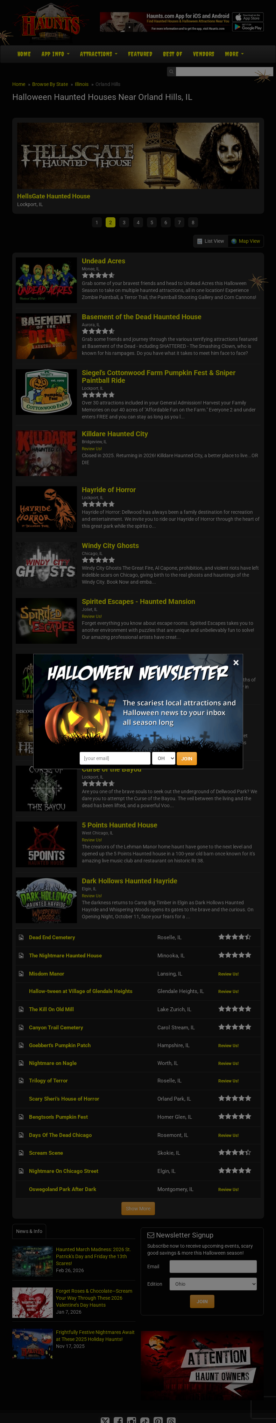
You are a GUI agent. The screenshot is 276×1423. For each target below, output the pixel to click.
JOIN (186, 758)
